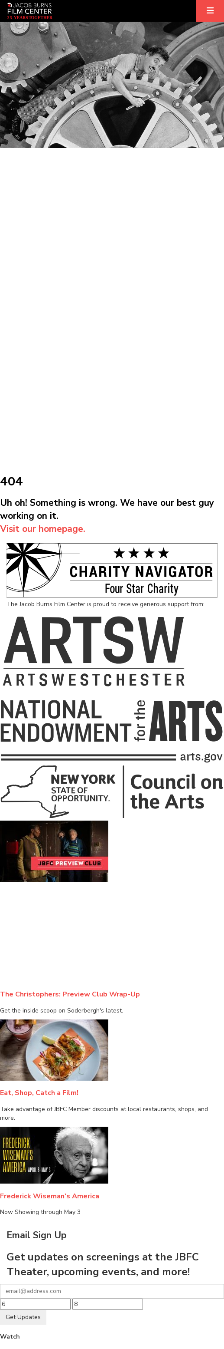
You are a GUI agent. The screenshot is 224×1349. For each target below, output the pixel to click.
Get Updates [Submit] (23, 1317)
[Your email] (112, 1291)
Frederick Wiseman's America (49, 1196)
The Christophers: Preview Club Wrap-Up (70, 994)
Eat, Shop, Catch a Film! (39, 1093)
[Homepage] (29, 11)
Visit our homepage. (42, 529)
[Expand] (210, 11)
